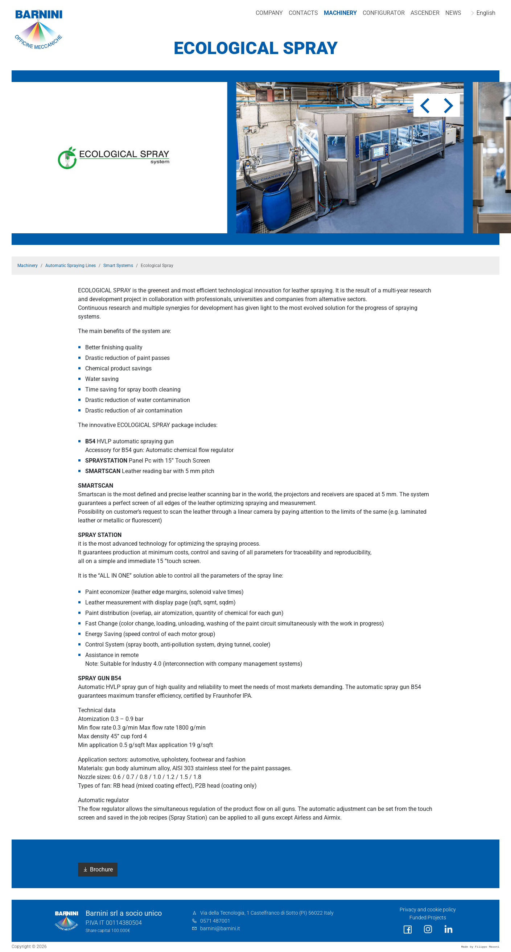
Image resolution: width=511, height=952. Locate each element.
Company (267, 12)
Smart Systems (118, 265)
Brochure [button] (98, 869)
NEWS (452, 12)
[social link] (407, 929)
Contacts (301, 12)
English (484, 12)
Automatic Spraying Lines (70, 265)
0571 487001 (215, 921)
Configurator (382, 12)
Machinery (338, 12)
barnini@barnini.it (220, 929)
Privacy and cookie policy (428, 910)
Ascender (423, 12)
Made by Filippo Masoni (480, 947)
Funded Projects (427, 918)
